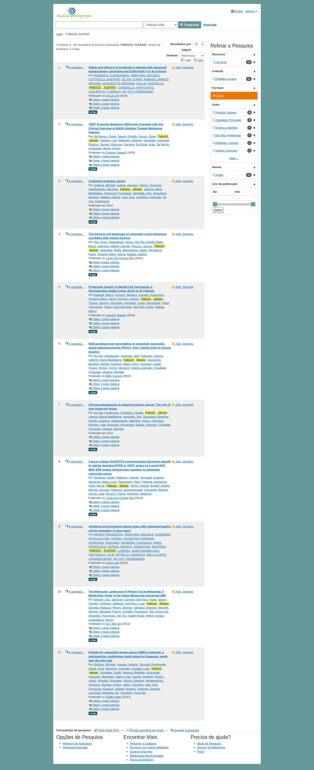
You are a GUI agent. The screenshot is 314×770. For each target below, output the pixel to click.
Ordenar (172, 55)
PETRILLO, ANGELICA (130, 554)
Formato (218, 87)
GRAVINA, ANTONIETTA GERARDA (112, 83)
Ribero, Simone (122, 607)
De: (215, 191)
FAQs (200, 751)
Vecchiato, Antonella (156, 140)
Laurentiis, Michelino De (104, 692)
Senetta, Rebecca (100, 607)
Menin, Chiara (112, 148)
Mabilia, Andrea (110, 197)
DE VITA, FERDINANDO (138, 91)
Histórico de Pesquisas (77, 743)
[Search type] (160, 24)
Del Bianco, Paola (105, 136)
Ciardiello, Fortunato (148, 197)
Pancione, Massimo (139, 493)
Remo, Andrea (140, 485)
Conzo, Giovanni (119, 368)
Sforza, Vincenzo (150, 185)
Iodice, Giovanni (133, 684)
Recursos (218, 54)
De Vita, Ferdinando (106, 356)
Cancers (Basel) (116, 152)
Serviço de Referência (211, 747)
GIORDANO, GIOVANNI (104, 542)
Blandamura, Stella (135, 250)
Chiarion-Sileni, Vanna (111, 254)
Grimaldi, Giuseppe (109, 680)
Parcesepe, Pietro (129, 481)
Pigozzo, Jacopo (99, 144)
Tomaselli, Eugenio (152, 477)
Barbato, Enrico (111, 684)
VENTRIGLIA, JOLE (101, 554)
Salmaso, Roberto (145, 607)
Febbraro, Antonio (151, 356)
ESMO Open (114, 697)
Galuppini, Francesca (102, 615)
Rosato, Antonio (137, 254)
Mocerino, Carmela (118, 668)
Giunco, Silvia (147, 136)
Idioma (251, 11)
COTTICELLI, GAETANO (104, 79)
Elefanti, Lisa (108, 140)
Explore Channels (141, 751)
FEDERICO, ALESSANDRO (111, 75)
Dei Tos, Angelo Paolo (149, 242)
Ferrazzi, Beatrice (126, 295)
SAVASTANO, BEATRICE (150, 546)
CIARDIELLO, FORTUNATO (136, 87)
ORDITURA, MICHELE (145, 75)
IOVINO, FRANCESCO (108, 534)
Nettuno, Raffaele (134, 672)
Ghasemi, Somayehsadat (127, 489)
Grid (198, 60)
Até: (237, 191)
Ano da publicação (224, 184)
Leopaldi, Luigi (140, 668)
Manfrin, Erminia (99, 489)
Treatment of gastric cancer (107, 181)
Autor (59, 34)
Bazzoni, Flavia (115, 493)
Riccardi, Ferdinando (153, 664)
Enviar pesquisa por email (145, 730)
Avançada (210, 24)
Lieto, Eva (128, 197)
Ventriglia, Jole (142, 193)
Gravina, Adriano (127, 664)
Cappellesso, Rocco (121, 242)
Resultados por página (180, 46)
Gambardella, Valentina (103, 189)
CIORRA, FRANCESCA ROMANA (132, 538)
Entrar (237, 11)
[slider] (215, 204)
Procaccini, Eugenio (101, 689)
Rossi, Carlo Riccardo (118, 307)
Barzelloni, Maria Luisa (116, 676)
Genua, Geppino (133, 680)
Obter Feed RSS (106, 730)
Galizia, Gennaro (127, 185)
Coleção (217, 71)
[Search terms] (99, 24)
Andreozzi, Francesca (117, 193)
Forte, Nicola (97, 485)
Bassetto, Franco (110, 611)
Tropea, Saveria (99, 303)
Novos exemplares (142, 759)
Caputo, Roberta (142, 676)
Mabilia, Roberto (125, 689)
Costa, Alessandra (148, 303)
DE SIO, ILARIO (132, 79)
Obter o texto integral (104, 99)
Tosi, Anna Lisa (158, 611)
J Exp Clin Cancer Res (120, 258)
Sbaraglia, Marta (110, 250)
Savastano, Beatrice (155, 416)
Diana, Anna (130, 364)
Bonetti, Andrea (160, 485)
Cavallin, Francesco (151, 295)
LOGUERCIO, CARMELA (105, 91)
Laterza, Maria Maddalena (105, 359)
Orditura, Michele (104, 185)
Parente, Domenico (154, 481)
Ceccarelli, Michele (156, 489)
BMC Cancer (114, 376)
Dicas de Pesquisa (209, 743)
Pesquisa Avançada (75, 747)
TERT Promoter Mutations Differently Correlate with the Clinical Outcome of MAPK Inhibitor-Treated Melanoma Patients (126, 128)
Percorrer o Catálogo (143, 743)
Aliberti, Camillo (120, 246)
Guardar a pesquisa (185, 730)
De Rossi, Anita (145, 144)
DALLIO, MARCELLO (150, 83)
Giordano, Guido (150, 364)
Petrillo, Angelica (111, 364)
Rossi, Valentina (99, 246)
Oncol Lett (112, 95)
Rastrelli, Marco (103, 295)
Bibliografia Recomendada (146, 755)
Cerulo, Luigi (96, 493)
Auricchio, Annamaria (120, 424)
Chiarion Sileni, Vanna (102, 299)
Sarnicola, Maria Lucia (103, 481)
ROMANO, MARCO (156, 79)
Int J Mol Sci (113, 623)
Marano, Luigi (97, 424)
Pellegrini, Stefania (130, 140)
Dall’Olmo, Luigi (135, 603)
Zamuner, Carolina (122, 144)
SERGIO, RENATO (120, 546)
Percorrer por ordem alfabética (149, 747)
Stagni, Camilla (127, 136)
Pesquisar (189, 25)
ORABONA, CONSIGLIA (136, 542)
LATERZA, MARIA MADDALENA (138, 550)
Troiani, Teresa (98, 368)
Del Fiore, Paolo (143, 307)
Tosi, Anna (100, 242)
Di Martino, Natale (131, 412)
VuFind (64, 12)
